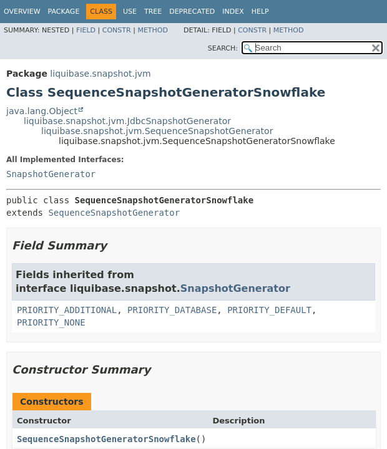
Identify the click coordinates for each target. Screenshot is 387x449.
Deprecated (192, 11)
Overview (22, 11)
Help (260, 11)
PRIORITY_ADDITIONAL (67, 310)
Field (86, 30)
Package (64, 11)
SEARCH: (223, 48)
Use (130, 11)
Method (152, 30)
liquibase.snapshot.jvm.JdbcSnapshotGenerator (127, 121)
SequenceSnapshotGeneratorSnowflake (106, 439)
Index (232, 11)
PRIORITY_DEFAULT (269, 310)
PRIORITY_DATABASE (172, 310)
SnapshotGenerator (51, 174)
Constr (116, 30)
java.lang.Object (41, 111)
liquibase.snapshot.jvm (100, 74)
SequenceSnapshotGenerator (114, 213)
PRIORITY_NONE (51, 322)
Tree (153, 11)
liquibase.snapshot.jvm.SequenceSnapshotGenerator (157, 131)
